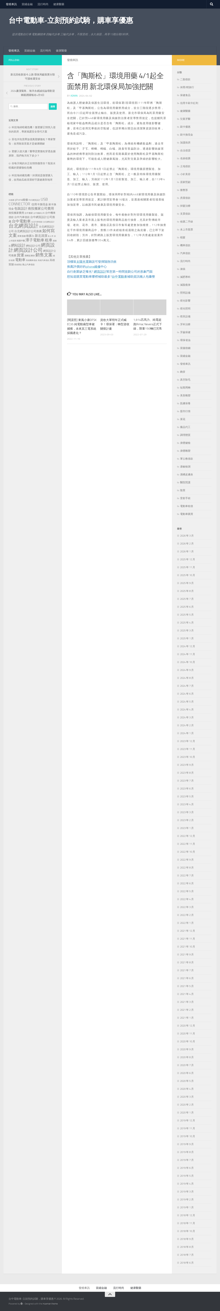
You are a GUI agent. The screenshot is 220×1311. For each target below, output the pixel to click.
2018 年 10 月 (187, 1231)
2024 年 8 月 (187, 677)
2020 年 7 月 (187, 1065)
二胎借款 (185, 79)
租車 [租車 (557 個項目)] (48, 240)
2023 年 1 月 (187, 828)
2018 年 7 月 (187, 1254)
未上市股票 (186, 229)
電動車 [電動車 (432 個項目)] (20, 260)
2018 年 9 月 (187, 1239)
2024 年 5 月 (187, 701)
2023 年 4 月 (187, 804)
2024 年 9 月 (187, 670)
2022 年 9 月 (187, 859)
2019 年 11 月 (187, 1128)
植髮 (182, 237)
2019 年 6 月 (187, 1167)
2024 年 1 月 (187, 733)
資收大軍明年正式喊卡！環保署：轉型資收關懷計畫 (114, 324)
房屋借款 (185, 197)
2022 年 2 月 (187, 915)
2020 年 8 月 (187, 1057)
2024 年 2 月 (187, 725)
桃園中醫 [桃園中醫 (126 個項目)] (21, 240)
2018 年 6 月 (187, 1262)
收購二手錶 (186, 221)
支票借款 (185, 213)
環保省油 (185, 340)
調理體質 (185, 435)
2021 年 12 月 (187, 930)
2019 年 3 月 (187, 1191)
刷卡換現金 (186, 134)
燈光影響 (185, 300)
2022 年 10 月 (187, 851)
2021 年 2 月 (187, 1009)
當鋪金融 (27, 4)
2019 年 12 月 (187, 1120)
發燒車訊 (11, 4)
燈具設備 (185, 316)
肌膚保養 (185, 403)
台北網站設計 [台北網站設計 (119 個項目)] (48, 222)
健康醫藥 (58, 4)
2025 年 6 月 (187, 606)
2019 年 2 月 (187, 1199)
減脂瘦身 (185, 284)
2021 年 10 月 (187, 946)
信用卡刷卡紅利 (189, 103)
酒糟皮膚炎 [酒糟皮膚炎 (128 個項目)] (30, 255)
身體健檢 (185, 442)
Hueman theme (50, 1303)
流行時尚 (42, 4)
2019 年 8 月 (187, 1152)
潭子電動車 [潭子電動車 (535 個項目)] (34, 240)
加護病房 (185, 142)
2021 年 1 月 (187, 1017)
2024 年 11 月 (187, 654)
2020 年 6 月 (187, 1073)
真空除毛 (185, 379)
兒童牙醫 (185, 118)
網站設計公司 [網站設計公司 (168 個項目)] (33, 245)
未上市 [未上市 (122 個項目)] (50, 236)
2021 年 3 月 (187, 1001)
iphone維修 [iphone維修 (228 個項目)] (21, 199)
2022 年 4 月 (187, 899)
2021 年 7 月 (187, 970)
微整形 (184, 190)
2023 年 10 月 (187, 756)
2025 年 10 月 (187, 575)
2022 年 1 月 (187, 922)
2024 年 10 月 (187, 662)
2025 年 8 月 (187, 591)
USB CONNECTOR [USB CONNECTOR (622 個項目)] (28, 201)
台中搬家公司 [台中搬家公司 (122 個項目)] (39, 213)
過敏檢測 (185, 466)
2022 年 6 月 (187, 883)
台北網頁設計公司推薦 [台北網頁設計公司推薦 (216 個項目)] (28, 231)
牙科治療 (185, 324)
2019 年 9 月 (187, 1144)
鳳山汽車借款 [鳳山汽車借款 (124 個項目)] (28, 264)
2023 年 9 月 (187, 764)
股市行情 (185, 411)
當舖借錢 (185, 348)
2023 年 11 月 (187, 749)
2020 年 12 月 (187, 1025)
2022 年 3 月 (187, 907)
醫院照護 (185, 482)
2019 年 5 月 (187, 1175)
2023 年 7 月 (187, 780)
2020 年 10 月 (187, 1041)
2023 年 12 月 (187, 741)
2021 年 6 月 (187, 978)
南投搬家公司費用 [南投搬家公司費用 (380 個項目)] (41, 208)
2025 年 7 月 (187, 598)
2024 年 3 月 (187, 717)
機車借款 (185, 245)
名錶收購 (185, 158)
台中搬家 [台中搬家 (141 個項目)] (29, 213)
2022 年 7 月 (187, 875)
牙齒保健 (185, 332)
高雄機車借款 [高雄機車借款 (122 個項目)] (31, 260)
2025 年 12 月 (187, 559)
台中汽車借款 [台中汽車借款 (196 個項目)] (22, 217)
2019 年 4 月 (187, 1183)
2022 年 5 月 (187, 891)
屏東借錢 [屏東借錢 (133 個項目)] (21, 236)
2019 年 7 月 (187, 1160)
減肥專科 (185, 276)
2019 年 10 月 (187, 1136)
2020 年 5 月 (187, 1081)
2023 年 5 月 (187, 796)
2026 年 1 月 (187, 551)
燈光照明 (185, 308)
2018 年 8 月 (187, 1246)
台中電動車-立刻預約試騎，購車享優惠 (71, 20)
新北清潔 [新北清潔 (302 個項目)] (41, 236)
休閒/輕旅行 (187, 87)
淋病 (182, 269)
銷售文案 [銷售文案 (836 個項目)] (44, 254)
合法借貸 (185, 150)
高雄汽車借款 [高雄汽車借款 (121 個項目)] (43, 260)
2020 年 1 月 (187, 1112)
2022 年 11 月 (187, 843)
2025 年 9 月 (187, 583)
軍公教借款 (186, 458)
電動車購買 (186, 514)
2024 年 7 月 (187, 685)
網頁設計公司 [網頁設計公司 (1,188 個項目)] (28, 250)
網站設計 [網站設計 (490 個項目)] (18, 245)
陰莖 (182, 490)
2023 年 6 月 (187, 788)
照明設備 (185, 292)
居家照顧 (185, 182)
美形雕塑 (185, 395)
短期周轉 (185, 387)
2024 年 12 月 (187, 646)
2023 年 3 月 (187, 812)
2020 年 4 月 (187, 1088)
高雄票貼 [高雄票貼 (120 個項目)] (18, 264)
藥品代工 (185, 427)
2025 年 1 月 (187, 638)
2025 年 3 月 (187, 630)
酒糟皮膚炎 (186, 474)
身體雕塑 (185, 450)
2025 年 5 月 (187, 614)
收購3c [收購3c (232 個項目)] (30, 235)
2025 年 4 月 (187, 622)
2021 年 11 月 (187, 938)
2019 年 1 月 (187, 1207)
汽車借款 (185, 253)
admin (74, 95)
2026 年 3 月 (187, 535)
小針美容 (185, 174)
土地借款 (185, 166)
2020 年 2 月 (187, 1104)
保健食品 (185, 95)
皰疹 (182, 371)
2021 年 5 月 (187, 986)
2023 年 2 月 (187, 820)
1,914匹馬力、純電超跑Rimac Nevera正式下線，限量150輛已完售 (147, 324)
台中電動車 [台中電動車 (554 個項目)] (21, 221)
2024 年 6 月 (187, 693)
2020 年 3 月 (187, 1096)
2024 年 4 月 (187, 709)
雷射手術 (185, 498)
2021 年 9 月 (187, 954)
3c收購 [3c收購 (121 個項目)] (11, 200)
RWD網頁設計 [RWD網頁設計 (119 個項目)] (34, 200)
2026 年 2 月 (187, 543)
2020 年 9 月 (187, 1049)
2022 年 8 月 (187, 867)
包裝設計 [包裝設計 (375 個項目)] (20, 208)
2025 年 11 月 (187, 567)
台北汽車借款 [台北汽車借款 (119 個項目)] (37, 222)
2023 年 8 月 (187, 772)
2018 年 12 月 (187, 1215)
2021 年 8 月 (187, 962)
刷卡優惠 (185, 126)
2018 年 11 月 (187, 1223)
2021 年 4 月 (187, 994)
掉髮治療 (185, 205)
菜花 (182, 419)
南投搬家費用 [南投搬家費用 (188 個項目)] (16, 212)
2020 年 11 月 (187, 1033)
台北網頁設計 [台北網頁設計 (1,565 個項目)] (23, 226)
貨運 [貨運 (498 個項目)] (20, 255)
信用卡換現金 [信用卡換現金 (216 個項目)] (39, 204)
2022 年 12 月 (187, 836)
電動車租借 (186, 506)
